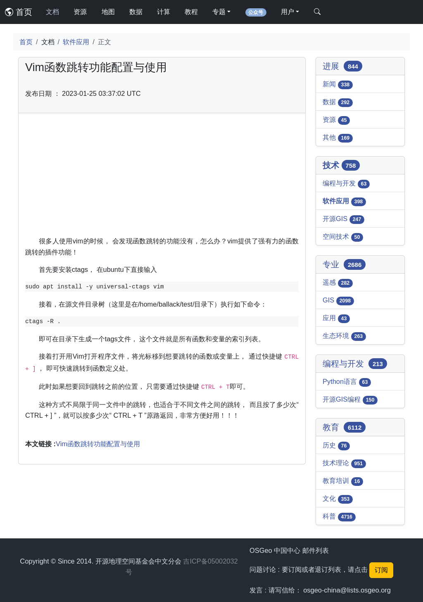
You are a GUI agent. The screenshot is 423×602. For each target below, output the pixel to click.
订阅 (381, 569)
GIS (338, 300)
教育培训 (343, 481)
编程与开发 (346, 183)
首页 (18, 12)
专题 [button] (219, 11)
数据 (136, 11)
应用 (336, 318)
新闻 (338, 84)
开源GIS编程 (350, 400)
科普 (339, 516)
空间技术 (343, 237)
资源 (80, 11)
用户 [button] (287, 11)
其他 (338, 138)
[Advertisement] (162, 178)
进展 (342, 66)
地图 (108, 11)
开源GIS (343, 219)
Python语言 (347, 382)
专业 (344, 264)
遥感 (338, 283)
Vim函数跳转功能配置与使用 (98, 443)
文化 (338, 499)
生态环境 (344, 336)
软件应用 (76, 41)
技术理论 (344, 463)
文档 (52, 11)
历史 (336, 445)
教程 (191, 11)
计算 (163, 11)
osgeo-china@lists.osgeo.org (347, 590)
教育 (344, 427)
